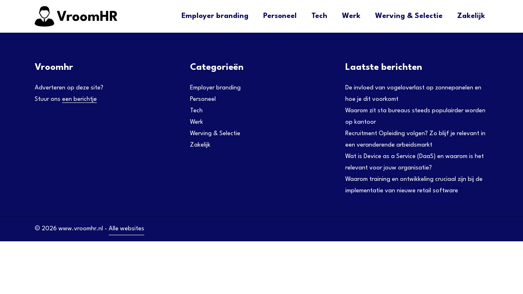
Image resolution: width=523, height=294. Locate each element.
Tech (319, 16)
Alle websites (126, 229)
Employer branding (214, 16)
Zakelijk (471, 16)
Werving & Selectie (409, 16)
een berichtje (79, 99)
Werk (351, 16)
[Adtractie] (96, 16)
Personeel (280, 16)
